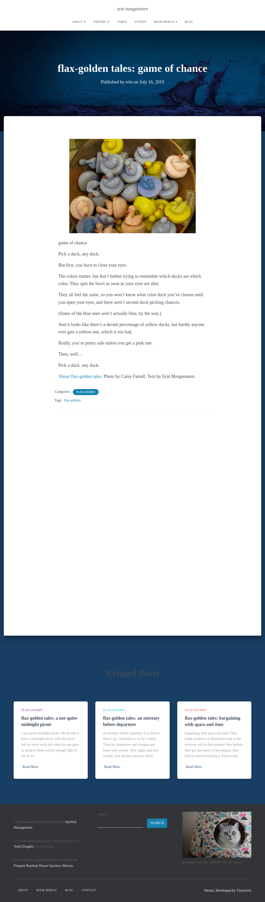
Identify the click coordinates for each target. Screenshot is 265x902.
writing (101, 22)
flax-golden (85, 392)
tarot (122, 22)
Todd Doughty (24, 846)
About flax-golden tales (79, 376)
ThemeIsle (243, 890)
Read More (30, 767)
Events (140, 22)
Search (102, 814)
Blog (189, 22)
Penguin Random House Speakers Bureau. (44, 866)
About (78, 22)
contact (89, 890)
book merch (165, 22)
